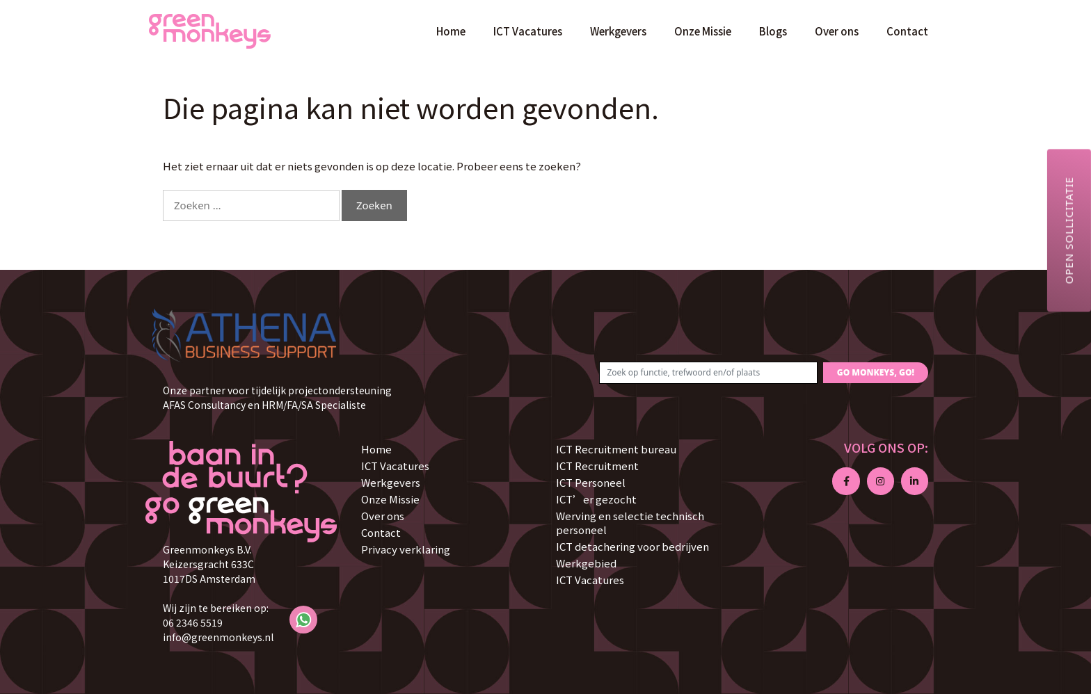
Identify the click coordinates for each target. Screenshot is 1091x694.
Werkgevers (618, 31)
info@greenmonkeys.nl (218, 637)
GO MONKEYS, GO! (875, 372)
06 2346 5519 (193, 622)
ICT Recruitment (597, 465)
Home (450, 31)
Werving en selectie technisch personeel (630, 522)
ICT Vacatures (527, 31)
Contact (907, 31)
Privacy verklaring (405, 549)
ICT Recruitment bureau (616, 449)
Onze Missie (702, 31)
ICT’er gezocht (596, 499)
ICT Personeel (591, 482)
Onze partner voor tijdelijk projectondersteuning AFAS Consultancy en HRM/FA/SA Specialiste (277, 397)
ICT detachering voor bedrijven (632, 546)
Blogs (773, 31)
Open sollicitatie (1069, 230)
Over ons (837, 31)
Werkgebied (586, 563)
